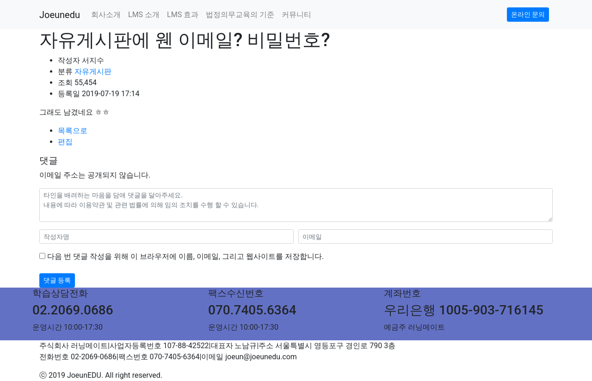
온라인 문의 (528, 14)
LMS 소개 (144, 14)
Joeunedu (59, 14)
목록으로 (72, 130)
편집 (65, 141)
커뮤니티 (296, 14)
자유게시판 (92, 71)
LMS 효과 (182, 14)
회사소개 (106, 14)
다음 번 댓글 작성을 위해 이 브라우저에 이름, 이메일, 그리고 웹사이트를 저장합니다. (185, 256)
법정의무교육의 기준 (240, 14)
